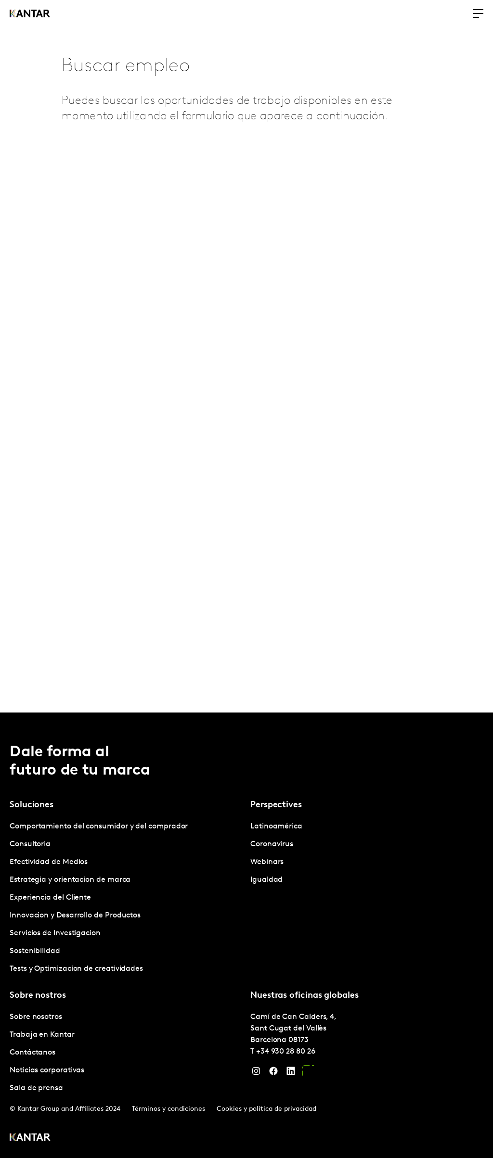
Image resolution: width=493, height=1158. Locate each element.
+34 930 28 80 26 (285, 1052)
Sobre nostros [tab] (38, 995)
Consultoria (30, 844)
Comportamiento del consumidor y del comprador (99, 826)
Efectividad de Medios (49, 862)
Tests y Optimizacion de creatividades (76, 969)
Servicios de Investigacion (55, 933)
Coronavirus (271, 844)
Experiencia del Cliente (50, 898)
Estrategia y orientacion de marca (70, 880)
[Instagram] (256, 1073)
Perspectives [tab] (276, 805)
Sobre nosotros (36, 1017)
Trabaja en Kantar (42, 1035)
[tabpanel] (126, 898)
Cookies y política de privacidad (266, 1109)
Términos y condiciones (168, 1109)
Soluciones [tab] (31, 805)
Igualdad (266, 880)
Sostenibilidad (35, 951)
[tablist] (246, 935)
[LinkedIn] (291, 1073)
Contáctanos (32, 1052)
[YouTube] (308, 1073)
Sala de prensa (36, 1088)
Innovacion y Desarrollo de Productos (75, 915)
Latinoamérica (276, 826)
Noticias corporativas (47, 1070)
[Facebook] (273, 1073)
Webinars (267, 862)
